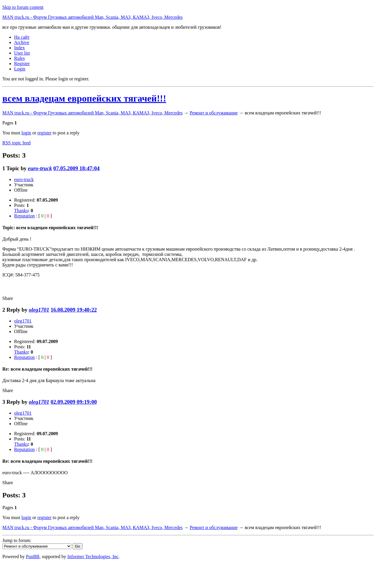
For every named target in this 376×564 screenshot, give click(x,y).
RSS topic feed (16, 142)
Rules (19, 58)
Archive (21, 42)
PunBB (32, 556)
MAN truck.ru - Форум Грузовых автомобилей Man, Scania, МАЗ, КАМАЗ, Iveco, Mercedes (92, 17)
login (26, 132)
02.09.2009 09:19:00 (74, 402)
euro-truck (40, 168)
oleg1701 (39, 310)
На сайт (22, 37)
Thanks (21, 210)
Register (22, 63)
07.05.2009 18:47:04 (76, 168)
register (44, 132)
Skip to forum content (22, 7)
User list (22, 52)
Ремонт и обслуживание (214, 112)
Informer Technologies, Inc (92, 556)
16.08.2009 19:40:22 (74, 310)
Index (19, 47)
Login (19, 68)
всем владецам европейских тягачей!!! (84, 98)
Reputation (24, 215)
